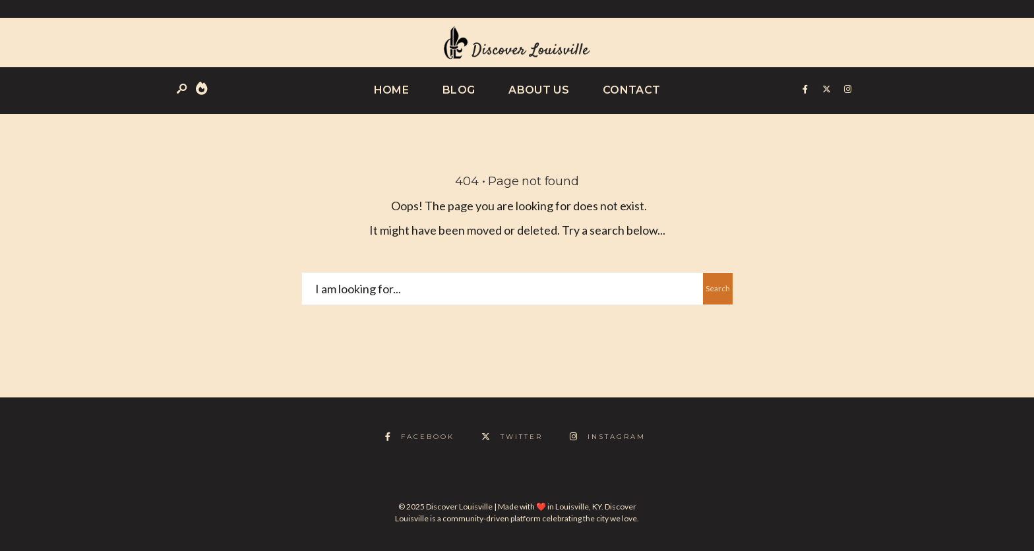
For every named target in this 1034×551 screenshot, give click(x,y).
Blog (458, 90)
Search (718, 288)
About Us (538, 90)
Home (391, 90)
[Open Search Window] (183, 89)
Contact (631, 90)
